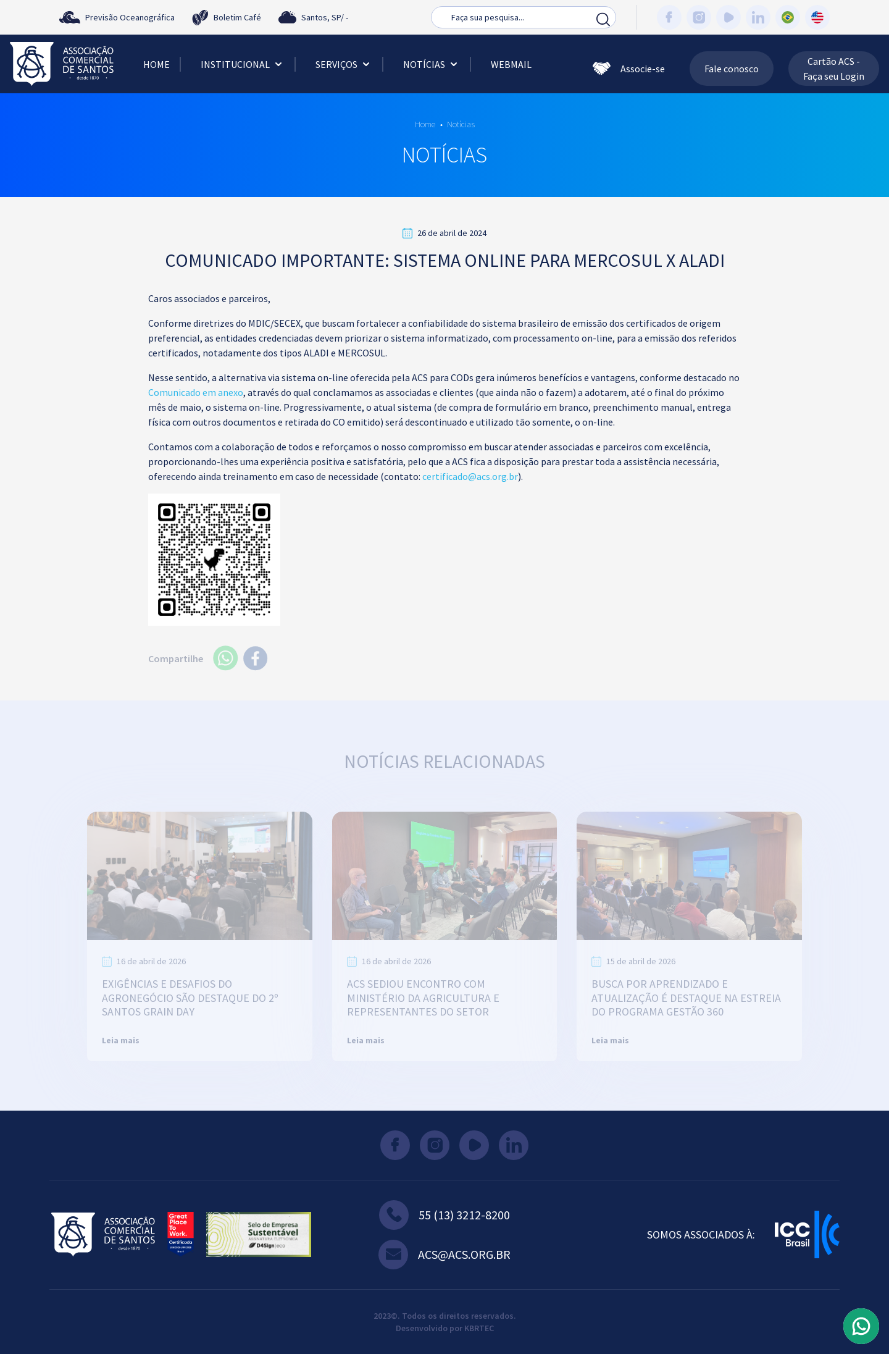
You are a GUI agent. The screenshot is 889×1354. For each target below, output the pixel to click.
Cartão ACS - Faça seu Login (833, 68)
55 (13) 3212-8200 (444, 1215)
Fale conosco (731, 68)
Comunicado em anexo (195, 392)
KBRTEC (479, 1328)
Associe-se (629, 68)
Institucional (243, 64)
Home (156, 64)
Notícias (431, 64)
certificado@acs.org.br (470, 476)
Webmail (511, 64)
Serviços (343, 64)
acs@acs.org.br (444, 1254)
